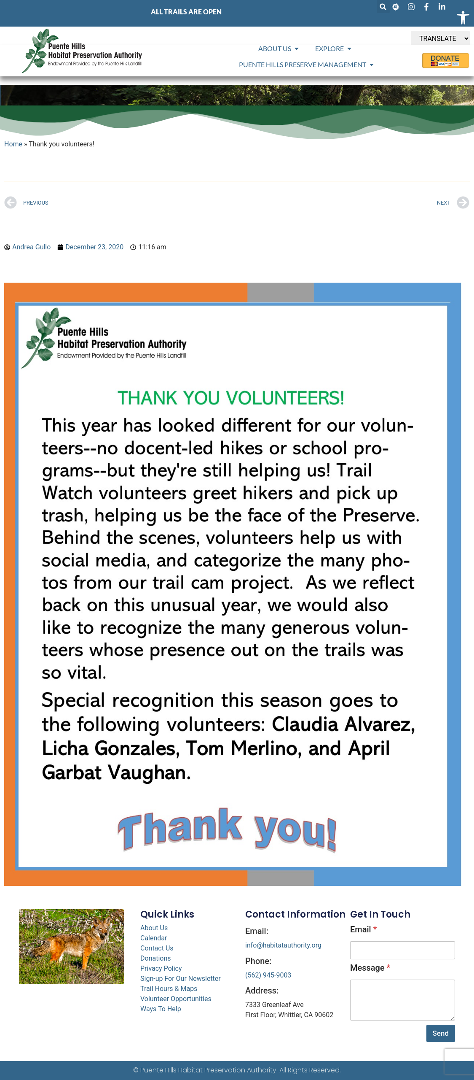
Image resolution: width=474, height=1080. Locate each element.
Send (441, 1033)
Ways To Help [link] (160, 1009)
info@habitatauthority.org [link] (283, 945)
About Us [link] (154, 928)
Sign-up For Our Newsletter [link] (180, 979)
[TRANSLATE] (440, 38)
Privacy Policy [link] (161, 968)
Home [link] (13, 144)
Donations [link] (155, 958)
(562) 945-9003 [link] (268, 975)
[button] (383, 6)
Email (363, 929)
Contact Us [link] (157, 948)
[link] (463, 18)
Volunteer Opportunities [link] (176, 999)
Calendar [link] (153, 938)
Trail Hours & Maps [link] (168, 989)
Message (370, 968)
